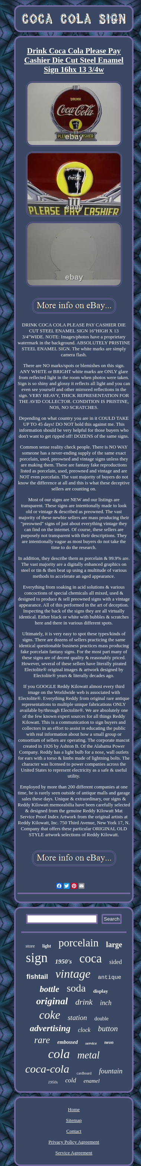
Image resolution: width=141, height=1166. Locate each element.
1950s (53, 1082)
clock (84, 1030)
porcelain (78, 943)
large (114, 944)
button (108, 1028)
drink (83, 1002)
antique (109, 977)
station (77, 1017)
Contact (73, 1131)
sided (115, 962)
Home (74, 1109)
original (52, 1001)
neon (108, 1042)
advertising (50, 1028)
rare (42, 1040)
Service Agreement (73, 1153)
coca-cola (47, 1069)
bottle (49, 989)
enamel (92, 1081)
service (91, 1043)
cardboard (84, 1073)
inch (106, 1003)
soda (76, 988)
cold (70, 1080)
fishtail (37, 976)
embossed (67, 1042)
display (100, 991)
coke (49, 1014)
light (46, 946)
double (101, 1018)
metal (88, 1055)
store (30, 946)
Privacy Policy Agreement (73, 1142)
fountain (110, 1071)
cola (59, 1054)
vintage (72, 973)
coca (90, 958)
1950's (63, 961)
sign (37, 958)
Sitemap (74, 1120)
